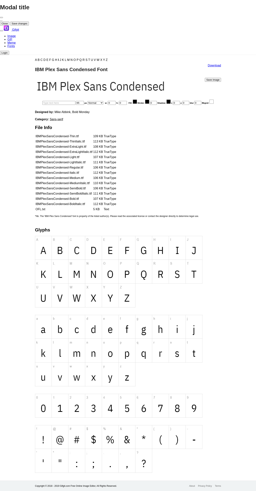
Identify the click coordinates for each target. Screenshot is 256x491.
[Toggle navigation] (1, 30)
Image (11, 36)
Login (4, 52)
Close (4, 23)
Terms (218, 486)
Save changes (19, 23)
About (192, 486)
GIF (9, 39)
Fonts (11, 46)
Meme (11, 42)
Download (214, 65)
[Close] (1, 17)
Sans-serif (56, 119)
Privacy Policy (205, 486)
